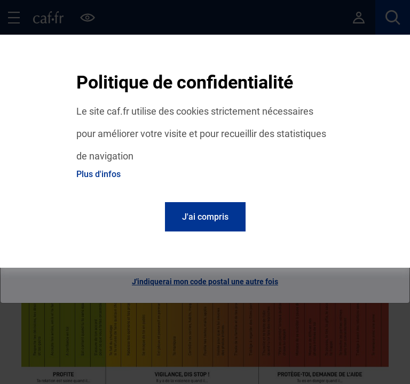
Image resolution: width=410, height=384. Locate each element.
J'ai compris (205, 217)
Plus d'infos (98, 174)
